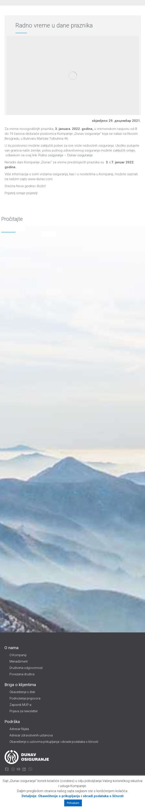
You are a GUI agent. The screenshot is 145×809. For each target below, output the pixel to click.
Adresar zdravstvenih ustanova (31, 735)
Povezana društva (21, 674)
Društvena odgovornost (26, 668)
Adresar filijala (19, 729)
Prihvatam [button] (73, 803)
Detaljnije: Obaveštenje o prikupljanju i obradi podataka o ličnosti (73, 796)
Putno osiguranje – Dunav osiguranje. (66, 155)
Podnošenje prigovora (24, 698)
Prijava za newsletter (23, 711)
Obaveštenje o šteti (22, 692)
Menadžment (18, 661)
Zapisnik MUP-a (20, 705)
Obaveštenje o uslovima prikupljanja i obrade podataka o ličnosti (53, 741)
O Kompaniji (17, 655)
